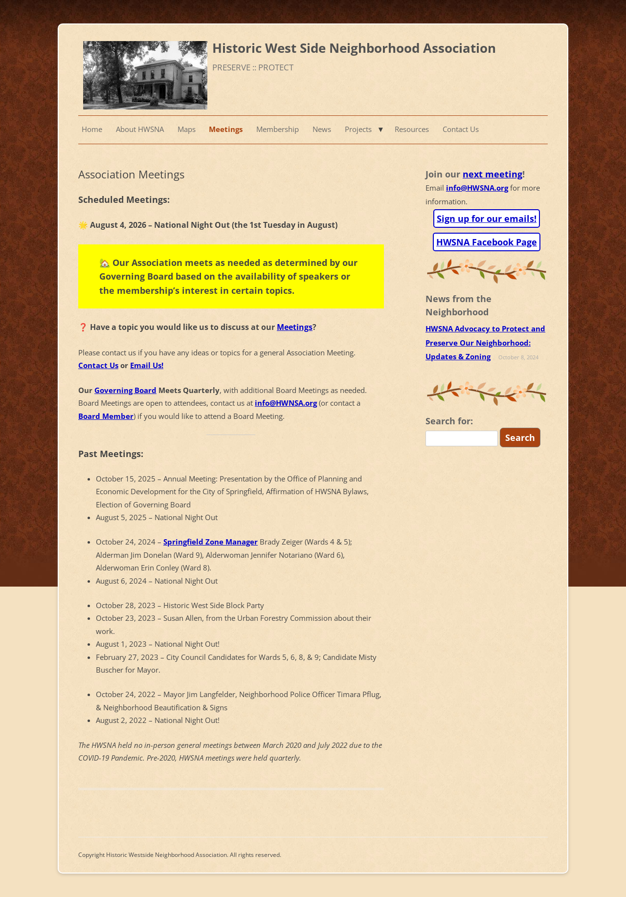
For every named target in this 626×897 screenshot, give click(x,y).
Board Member (106, 416)
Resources (412, 129)
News (322, 129)
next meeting (492, 174)
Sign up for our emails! (487, 218)
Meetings (226, 129)
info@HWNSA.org (286, 403)
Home (92, 129)
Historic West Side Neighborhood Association (354, 48)
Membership (277, 129)
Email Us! (146, 365)
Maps (187, 129)
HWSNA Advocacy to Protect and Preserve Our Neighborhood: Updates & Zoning (485, 343)
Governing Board (125, 390)
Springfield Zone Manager (210, 542)
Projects (358, 129)
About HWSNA (140, 129)
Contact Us (461, 129)
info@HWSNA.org (477, 188)
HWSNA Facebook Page (486, 242)
